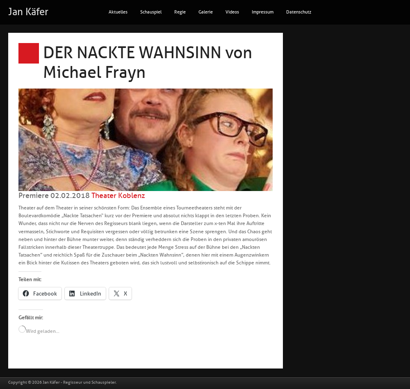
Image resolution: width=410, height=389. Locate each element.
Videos (232, 12)
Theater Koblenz (118, 195)
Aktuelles (118, 12)
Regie (180, 12)
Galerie (205, 12)
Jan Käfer (28, 12)
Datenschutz (298, 12)
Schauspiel (151, 12)
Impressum (262, 12)
